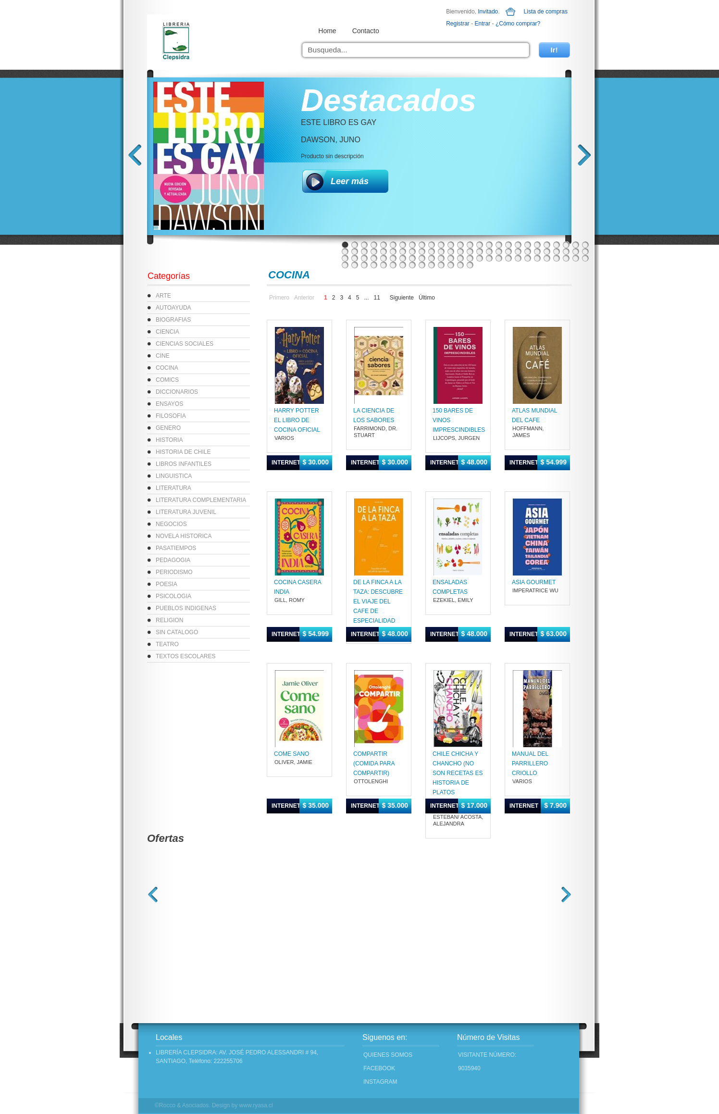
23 (556, 244)
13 (460, 244)
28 (354, 251)
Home (327, 31)
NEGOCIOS (171, 524)
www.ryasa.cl (256, 1105)
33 (402, 251)
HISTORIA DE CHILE (183, 452)
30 (374, 251)
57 (383, 258)
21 (537, 244)
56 (374, 258)
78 (585, 258)
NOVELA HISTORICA (183, 536)
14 (470, 244)
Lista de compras (546, 11)
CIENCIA (167, 331)
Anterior (304, 297)
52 (585, 251)
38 (450, 251)
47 (537, 251)
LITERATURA (173, 488)
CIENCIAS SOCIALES (184, 343)
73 (537, 258)
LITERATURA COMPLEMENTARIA (201, 500)
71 (518, 258)
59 (402, 258)
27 (345, 251)
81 (364, 265)
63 (441, 258)
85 (402, 265)
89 (441, 265)
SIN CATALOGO (177, 632)
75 (556, 258)
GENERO (168, 428)
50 (566, 251)
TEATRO (167, 644)
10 (431, 244)
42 (489, 251)
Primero (279, 297)
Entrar (483, 23)
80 (354, 265)
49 (556, 251)
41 (479, 251)
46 (527, 251)
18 (508, 244)
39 (460, 251)
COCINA (167, 367)
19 (518, 244)
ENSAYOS (169, 404)
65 (460, 258)
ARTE (163, 295)
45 (518, 251)
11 (441, 244)
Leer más (350, 181)
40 (470, 251)
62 (431, 258)
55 (364, 258)
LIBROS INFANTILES (183, 464)
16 (489, 244)
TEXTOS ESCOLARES (185, 656)
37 (441, 251)
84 (393, 265)
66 (470, 258)
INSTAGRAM (380, 1081)
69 (499, 258)
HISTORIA (169, 440)
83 (383, 265)
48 (547, 251)
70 (508, 258)
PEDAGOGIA (173, 560)
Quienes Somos (387, 1054)
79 (345, 265)
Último (427, 297)
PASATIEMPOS (176, 548)
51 (575, 251)
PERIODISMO (174, 572)
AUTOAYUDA (173, 307)
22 (547, 244)
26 (585, 244)
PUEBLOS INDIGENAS (186, 608)
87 (422, 265)
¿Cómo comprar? (518, 23)
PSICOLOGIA (173, 596)
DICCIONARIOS (177, 391)
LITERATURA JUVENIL (186, 512)
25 (575, 244)
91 (460, 265)
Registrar (458, 23)
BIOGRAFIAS (173, 319)
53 (345, 258)
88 (431, 265)
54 (354, 258)
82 (374, 265)
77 (575, 258)
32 (393, 251)
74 (547, 258)
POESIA (166, 584)
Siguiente (402, 297)
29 (364, 251)
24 (566, 244)
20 (527, 244)
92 (470, 265)
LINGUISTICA (174, 476)
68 (489, 258)
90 (450, 265)
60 (412, 258)
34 (412, 251)
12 (450, 244)
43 (499, 251)
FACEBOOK (379, 1068)
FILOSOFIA (171, 416)
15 (479, 244)
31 (383, 251)
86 (412, 265)
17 (499, 244)
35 (422, 251)
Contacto (365, 31)
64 (450, 258)
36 (431, 251)
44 (508, 251)
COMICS (167, 379)
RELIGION (169, 620)
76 (566, 258)
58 (393, 258)
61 (422, 258)
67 (479, 258)
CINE (163, 355)
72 (527, 258)
